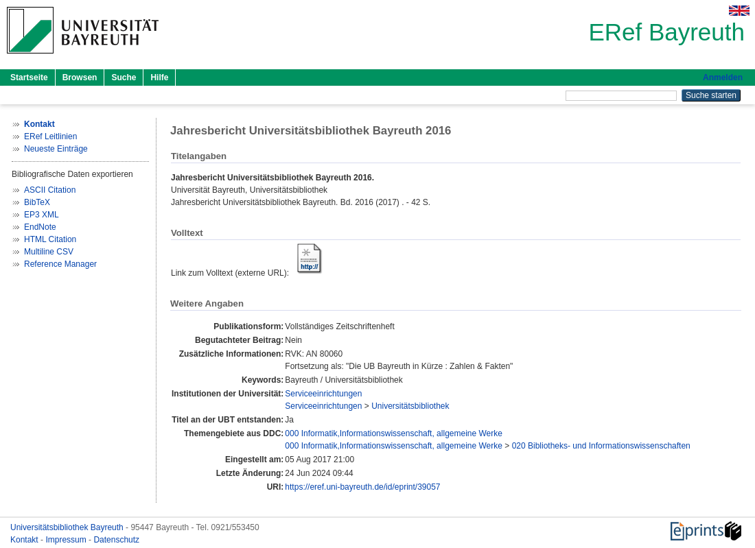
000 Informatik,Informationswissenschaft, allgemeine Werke (393, 433)
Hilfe (159, 77)
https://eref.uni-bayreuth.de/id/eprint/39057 (362, 487)
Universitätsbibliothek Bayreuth (68, 527)
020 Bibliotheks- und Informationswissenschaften (601, 446)
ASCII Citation (50, 190)
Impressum (67, 540)
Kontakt (25, 540)
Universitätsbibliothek (410, 406)
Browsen (79, 77)
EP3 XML (41, 214)
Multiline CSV (48, 252)
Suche (123, 77)
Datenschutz (116, 540)
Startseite (29, 77)
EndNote (40, 227)
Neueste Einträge (56, 149)
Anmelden (723, 77)
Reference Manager (60, 264)
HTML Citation (50, 239)
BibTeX (37, 202)
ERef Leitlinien (50, 136)
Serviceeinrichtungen (323, 393)
